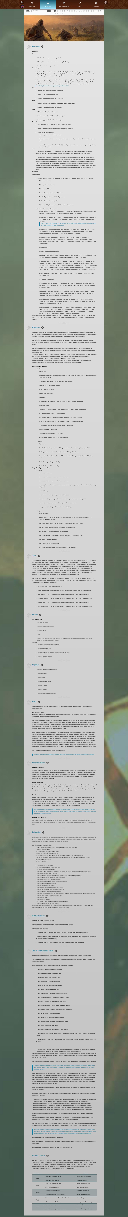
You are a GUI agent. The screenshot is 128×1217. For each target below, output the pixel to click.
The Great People (64, 4)
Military (80, 4)
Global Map (32, 4)
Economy (48, 4)
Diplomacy (96, 4)
